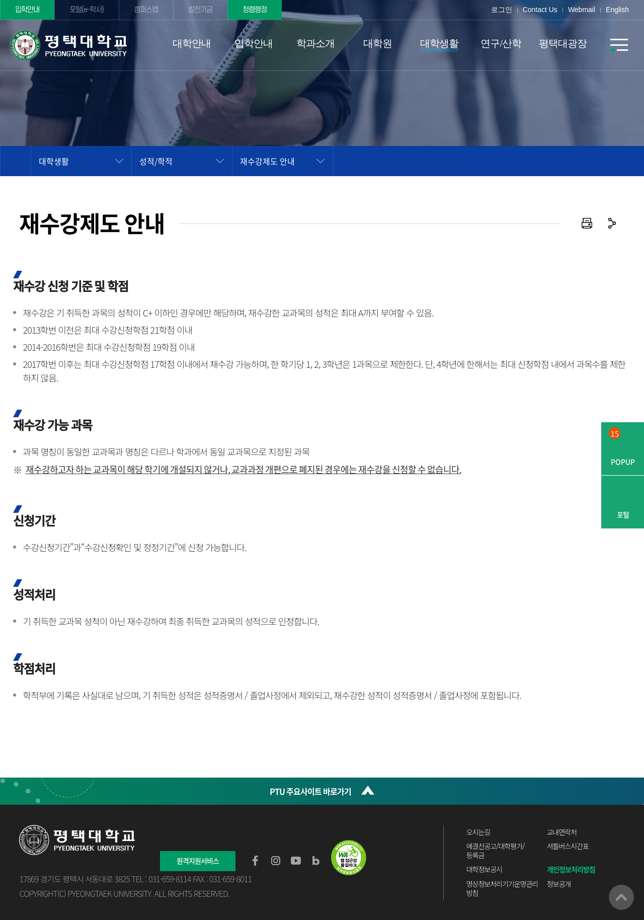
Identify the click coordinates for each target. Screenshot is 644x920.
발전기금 (202, 10)
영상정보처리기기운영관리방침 (502, 888)
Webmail (581, 10)
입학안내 (28, 10)
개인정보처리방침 (571, 869)
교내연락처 (562, 832)
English (617, 10)
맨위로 (621, 897)
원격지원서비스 (198, 861)
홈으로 (16, 161)
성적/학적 (156, 161)
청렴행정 (257, 10)
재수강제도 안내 (267, 161)
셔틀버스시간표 (568, 846)
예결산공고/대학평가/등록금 (495, 850)
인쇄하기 (587, 223)
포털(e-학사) (87, 10)
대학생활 (54, 161)
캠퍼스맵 (147, 10)
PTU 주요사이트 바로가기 (310, 791)
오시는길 (478, 832)
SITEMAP (619, 45)
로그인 (501, 10)
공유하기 (612, 223)
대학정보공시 (484, 869)
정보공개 (559, 884)
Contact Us (540, 10)
